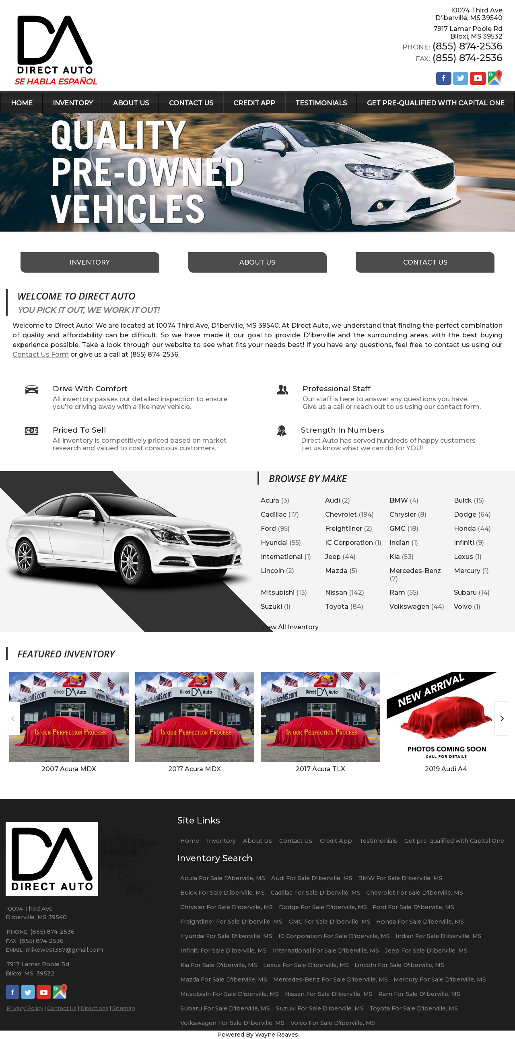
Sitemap (123, 1008)
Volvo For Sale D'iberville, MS (332, 1023)
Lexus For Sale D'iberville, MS (306, 965)
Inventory (221, 840)
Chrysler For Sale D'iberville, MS (226, 907)
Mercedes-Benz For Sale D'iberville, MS (330, 979)
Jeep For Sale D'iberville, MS (426, 950)
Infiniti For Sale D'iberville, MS (223, 950)
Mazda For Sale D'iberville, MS (223, 979)
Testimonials (378, 840)
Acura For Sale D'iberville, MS (222, 878)
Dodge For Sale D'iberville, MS (323, 907)
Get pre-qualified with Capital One (454, 840)
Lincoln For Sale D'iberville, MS (399, 965)
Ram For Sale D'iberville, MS (419, 994)
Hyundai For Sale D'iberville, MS (226, 936)
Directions (94, 1008)
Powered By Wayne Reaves (257, 1034)
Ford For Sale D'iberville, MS (413, 907)
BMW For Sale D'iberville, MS (400, 878)
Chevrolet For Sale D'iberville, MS (414, 892)
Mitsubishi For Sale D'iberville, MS (229, 994)
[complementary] (491, 1015)
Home (189, 840)
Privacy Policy (24, 1008)
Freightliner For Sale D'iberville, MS (231, 921)
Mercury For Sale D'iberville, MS (439, 979)
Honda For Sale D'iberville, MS (420, 921)
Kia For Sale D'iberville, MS (218, 965)
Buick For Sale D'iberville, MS (222, 892)
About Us (257, 840)
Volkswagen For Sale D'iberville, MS (232, 1023)
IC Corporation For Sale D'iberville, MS (334, 936)
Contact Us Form (40, 354)
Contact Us (61, 1008)
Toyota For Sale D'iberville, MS (413, 1008)
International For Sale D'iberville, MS (326, 950)
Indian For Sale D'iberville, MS (439, 936)
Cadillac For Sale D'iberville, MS (315, 892)
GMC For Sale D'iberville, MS (329, 921)
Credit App (336, 840)
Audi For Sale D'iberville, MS (311, 878)
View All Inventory (290, 626)
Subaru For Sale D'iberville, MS (225, 1008)
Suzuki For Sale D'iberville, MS (320, 1008)
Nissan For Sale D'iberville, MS (329, 994)
